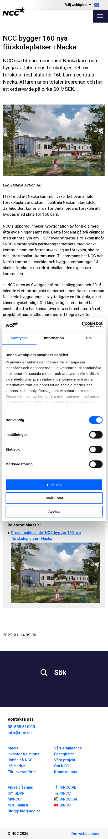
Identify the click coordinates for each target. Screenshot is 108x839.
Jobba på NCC (20, 760)
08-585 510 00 (21, 726)
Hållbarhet (17, 766)
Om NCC (61, 766)
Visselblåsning (20, 787)
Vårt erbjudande (68, 748)
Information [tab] (54, 338)
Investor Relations (23, 754)
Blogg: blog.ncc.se (24, 811)
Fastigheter (64, 754)
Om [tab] (89, 338)
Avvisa (54, 512)
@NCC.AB (65, 787)
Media (13, 748)
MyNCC (14, 799)
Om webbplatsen (85, 833)
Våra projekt (64, 760)
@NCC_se (65, 798)
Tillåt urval (54, 498)
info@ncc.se (20, 732)
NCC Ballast (18, 805)
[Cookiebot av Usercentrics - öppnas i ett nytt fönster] (82, 324)
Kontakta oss (65, 772)
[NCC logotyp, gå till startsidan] (13, 11)
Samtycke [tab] (19, 338)
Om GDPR (16, 793)
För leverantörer (22, 772)
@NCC (62, 793)
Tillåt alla (54, 485)
